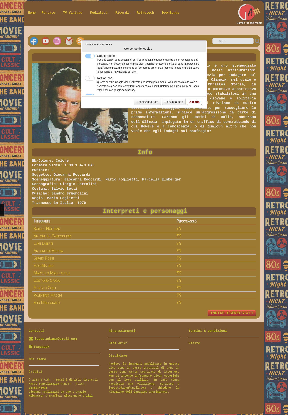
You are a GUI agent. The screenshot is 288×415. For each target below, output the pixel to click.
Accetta (194, 101)
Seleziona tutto (174, 101)
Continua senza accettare (98, 44)
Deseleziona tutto (147, 101)
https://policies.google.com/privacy (116, 90)
